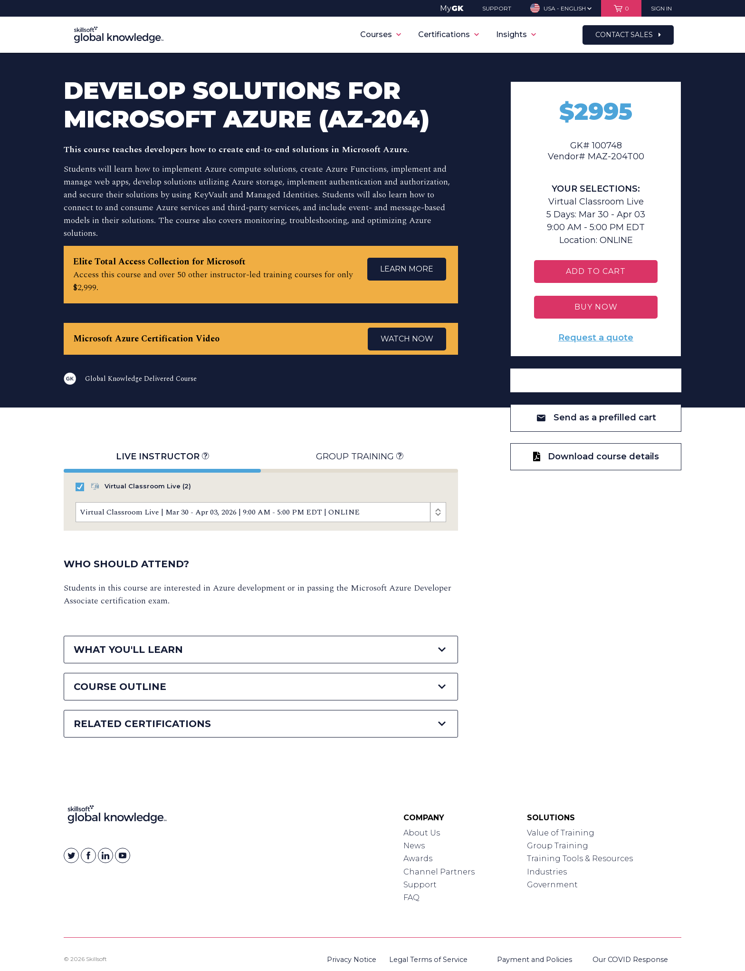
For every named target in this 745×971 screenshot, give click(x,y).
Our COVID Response (630, 959)
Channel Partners (439, 871)
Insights (516, 34)
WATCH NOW (407, 338)
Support (420, 884)
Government (552, 884)
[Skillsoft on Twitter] (71, 855)
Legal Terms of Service (428, 959)
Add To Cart (596, 271)
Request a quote (595, 337)
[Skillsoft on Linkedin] (105, 855)
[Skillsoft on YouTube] (122, 855)
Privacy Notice (351, 959)
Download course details (596, 456)
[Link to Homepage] (117, 816)
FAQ (411, 897)
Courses (380, 34)
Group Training (359, 456)
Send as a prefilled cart (596, 417)
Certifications (448, 34)
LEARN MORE (406, 268)
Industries (547, 871)
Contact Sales (628, 34)
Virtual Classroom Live (133, 487)
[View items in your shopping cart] (621, 8)
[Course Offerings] (261, 512)
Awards (417, 858)
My (451, 8)
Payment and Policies (534, 959)
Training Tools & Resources (580, 858)
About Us (421, 832)
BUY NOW (596, 306)
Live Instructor (162, 456)
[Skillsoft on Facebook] (88, 855)
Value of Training (560, 832)
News (414, 845)
